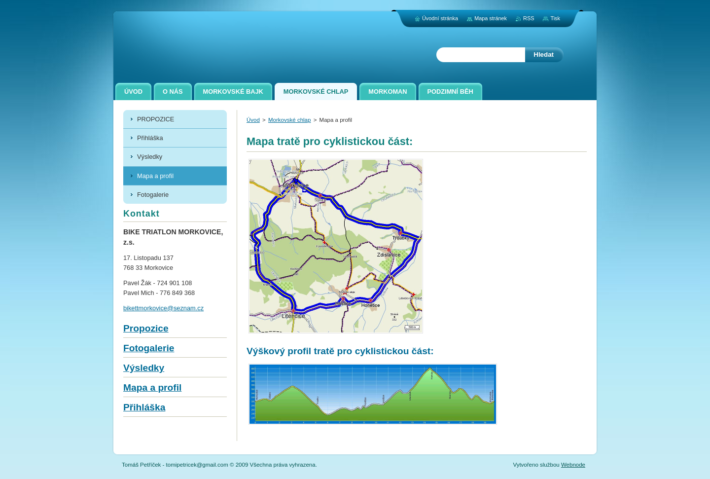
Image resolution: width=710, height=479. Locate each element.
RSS (528, 18)
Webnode (573, 465)
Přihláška (144, 407)
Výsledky (143, 368)
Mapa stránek (490, 18)
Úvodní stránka (440, 18)
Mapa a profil (152, 387)
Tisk (555, 18)
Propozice (146, 328)
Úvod (253, 120)
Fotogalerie (148, 348)
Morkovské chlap (289, 120)
